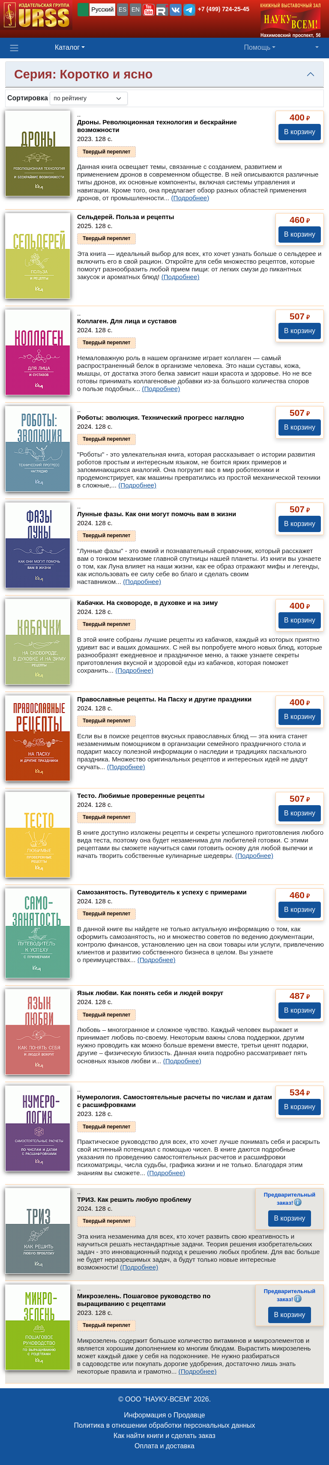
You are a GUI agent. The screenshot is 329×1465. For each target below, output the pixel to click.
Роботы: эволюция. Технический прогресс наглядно (160, 417)
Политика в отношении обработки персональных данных (164, 1425)
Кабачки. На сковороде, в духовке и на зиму (147, 602)
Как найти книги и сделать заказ (164, 1435)
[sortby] (89, 98)
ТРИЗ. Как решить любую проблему (134, 1199)
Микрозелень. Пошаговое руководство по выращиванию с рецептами (143, 1299)
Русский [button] (102, 9)
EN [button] (136, 9)
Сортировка (27, 98)
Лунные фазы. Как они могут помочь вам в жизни (156, 513)
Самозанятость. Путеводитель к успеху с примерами (162, 892)
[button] (149, 10)
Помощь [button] (257, 47)
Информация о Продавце (164, 1415)
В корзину (299, 131)
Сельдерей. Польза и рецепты (125, 216)
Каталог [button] (67, 47)
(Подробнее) (190, 198)
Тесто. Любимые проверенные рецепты (141, 795)
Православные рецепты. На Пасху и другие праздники (164, 699)
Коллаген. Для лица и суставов (126, 321)
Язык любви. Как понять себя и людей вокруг (150, 992)
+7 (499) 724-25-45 (223, 9)
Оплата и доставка (164, 1446)
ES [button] (123, 9)
